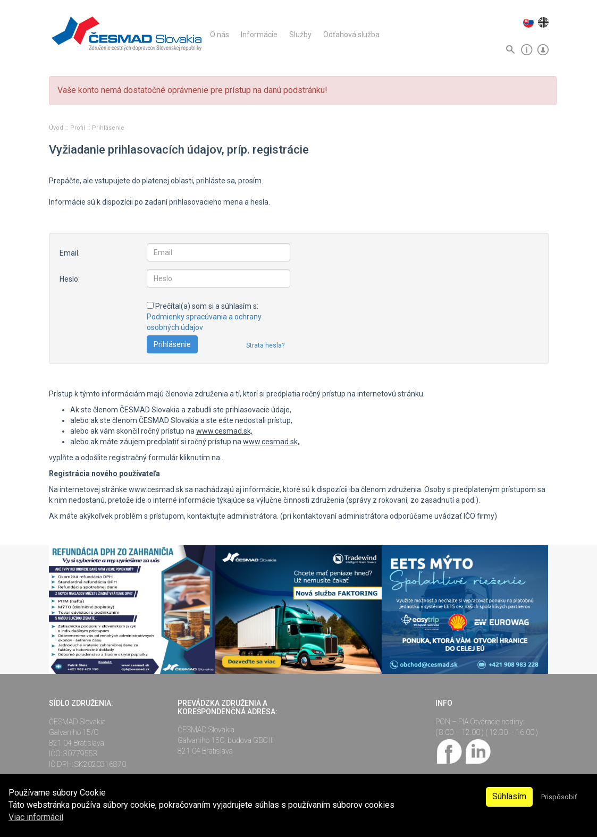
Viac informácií (36, 817)
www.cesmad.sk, (224, 431)
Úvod (57, 127)
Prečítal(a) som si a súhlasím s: (204, 317)
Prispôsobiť (559, 797)
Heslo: (70, 279)
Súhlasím (509, 796)
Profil (78, 127)
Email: (70, 253)
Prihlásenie (108, 127)
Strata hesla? (265, 345)
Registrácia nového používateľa (104, 473)
